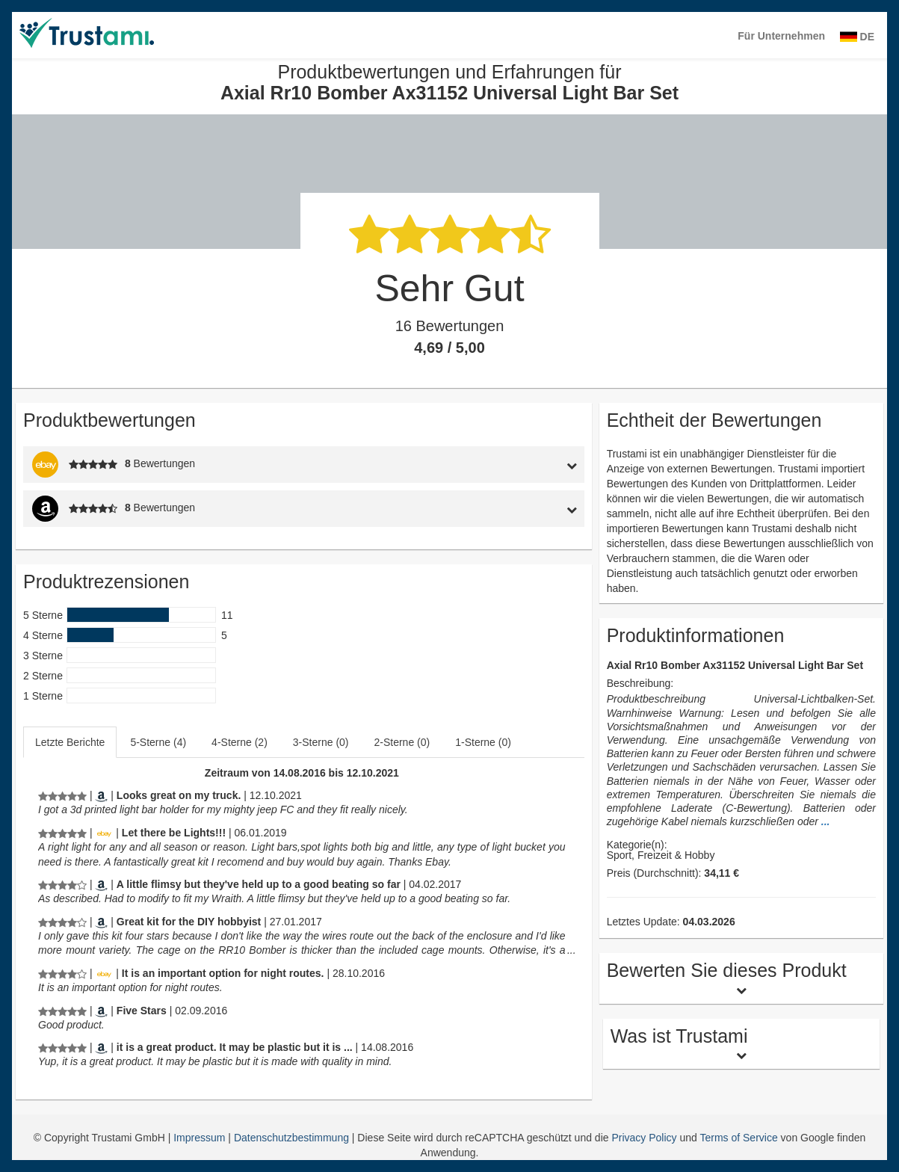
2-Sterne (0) (402, 742)
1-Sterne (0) (483, 742)
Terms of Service (738, 1138)
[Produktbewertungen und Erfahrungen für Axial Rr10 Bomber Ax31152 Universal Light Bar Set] (62, 795)
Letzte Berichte (70, 742)
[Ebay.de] (104, 833)
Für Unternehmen (781, 36)
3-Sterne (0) (321, 742)
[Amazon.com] (101, 795)
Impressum (200, 1138)
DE (857, 37)
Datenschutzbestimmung (293, 1138)
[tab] (511, 464)
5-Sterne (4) (158, 742)
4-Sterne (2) (239, 742)
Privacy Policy (643, 1138)
